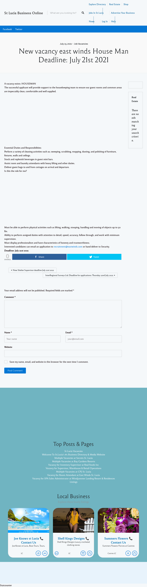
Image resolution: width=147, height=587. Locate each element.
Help (113, 21)
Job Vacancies (81, 44)
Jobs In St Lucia (96, 12)
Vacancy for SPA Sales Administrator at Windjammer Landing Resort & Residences (73, 478)
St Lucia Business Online (23, 13)
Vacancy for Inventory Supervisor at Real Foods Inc (73, 464)
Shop (126, 4)
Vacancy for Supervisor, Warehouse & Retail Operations (73, 468)
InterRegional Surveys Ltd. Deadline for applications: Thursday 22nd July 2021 (79, 275)
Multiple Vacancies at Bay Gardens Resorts (73, 461)
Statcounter (6, 585)
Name (8, 332)
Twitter (18, 29)
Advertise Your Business (123, 12)
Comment (10, 297)
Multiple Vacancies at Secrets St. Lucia (73, 457)
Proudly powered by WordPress (61, 575)
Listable (83, 575)
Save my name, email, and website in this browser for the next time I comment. (49, 361)
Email (69, 332)
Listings (73, 481)
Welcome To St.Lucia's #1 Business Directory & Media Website (73, 454)
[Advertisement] (63, 122)
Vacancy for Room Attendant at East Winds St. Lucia (73, 474)
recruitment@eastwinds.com (68, 246)
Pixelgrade (93, 575)
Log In (105, 21)
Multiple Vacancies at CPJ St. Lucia (73, 471)
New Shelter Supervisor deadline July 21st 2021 (33, 270)
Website (8, 347)
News (91, 21)
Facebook (7, 29)
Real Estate (114, 4)
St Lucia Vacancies (73, 451)
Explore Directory (97, 4)
